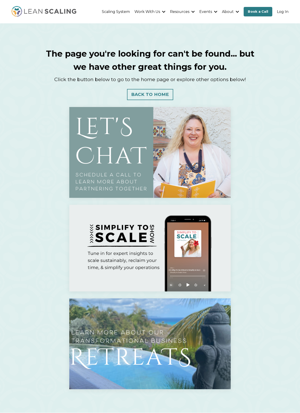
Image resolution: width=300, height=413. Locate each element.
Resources (182, 11)
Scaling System (116, 11)
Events (208, 11)
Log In (282, 11)
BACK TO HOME (150, 94)
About (230, 11)
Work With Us (149, 11)
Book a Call (258, 11)
